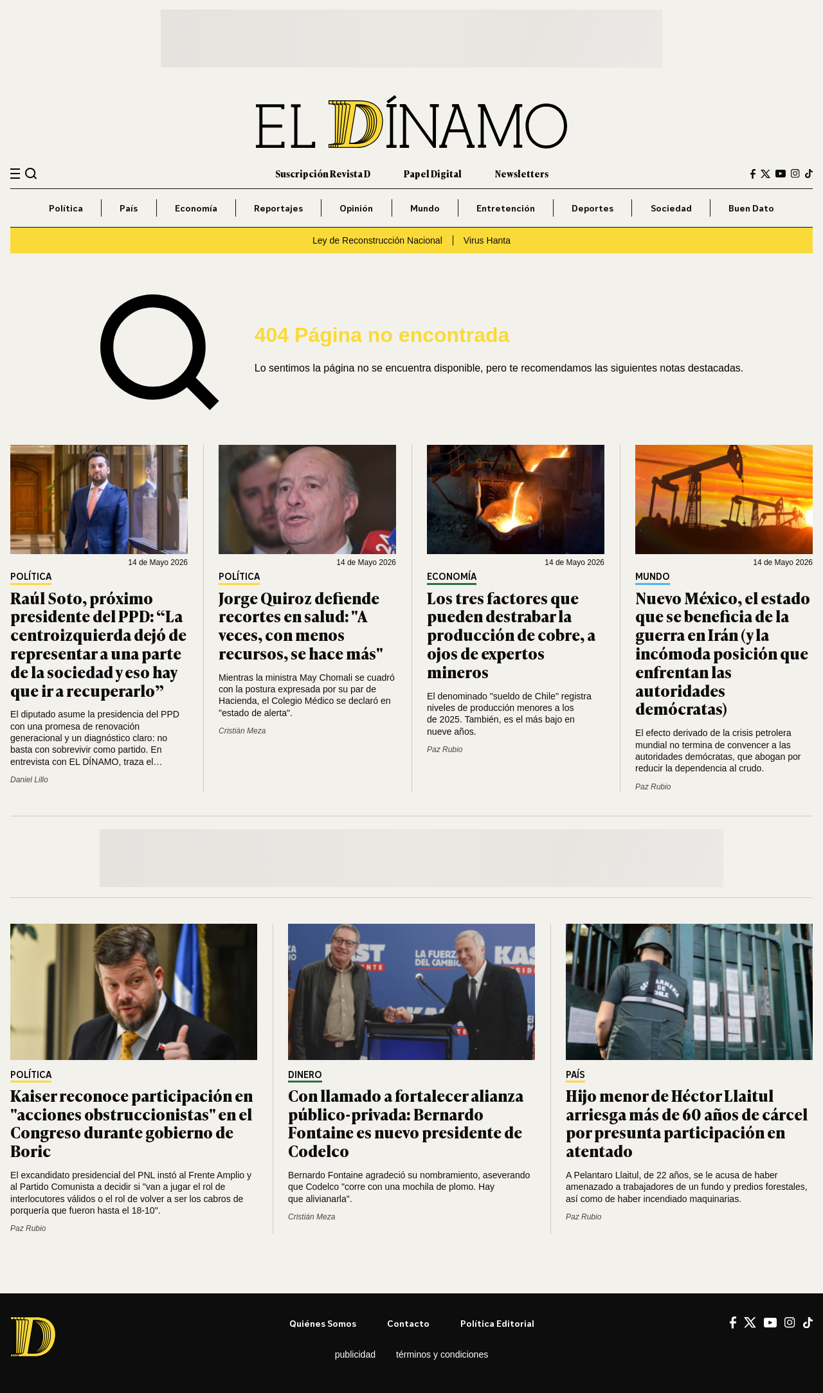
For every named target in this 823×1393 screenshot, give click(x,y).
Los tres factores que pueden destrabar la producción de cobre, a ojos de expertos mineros (511, 634)
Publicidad (355, 1354)
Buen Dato (751, 207)
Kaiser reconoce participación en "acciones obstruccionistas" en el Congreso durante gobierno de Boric (131, 1123)
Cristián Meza (242, 730)
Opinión (356, 207)
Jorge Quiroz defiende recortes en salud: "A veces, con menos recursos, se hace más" (301, 625)
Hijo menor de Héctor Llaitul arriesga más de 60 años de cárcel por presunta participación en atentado (687, 1123)
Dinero (305, 1075)
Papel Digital (433, 173)
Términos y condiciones (442, 1354)
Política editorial (497, 1323)
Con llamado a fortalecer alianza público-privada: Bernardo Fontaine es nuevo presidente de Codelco (405, 1123)
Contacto (408, 1323)
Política (66, 207)
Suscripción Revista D (322, 173)
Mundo (425, 207)
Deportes (592, 207)
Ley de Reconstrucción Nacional (377, 240)
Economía (196, 207)
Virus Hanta (487, 240)
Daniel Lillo (29, 779)
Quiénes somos (322, 1323)
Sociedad (671, 207)
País (129, 207)
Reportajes (278, 207)
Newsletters (521, 173)
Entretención (505, 207)
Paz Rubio (444, 749)
